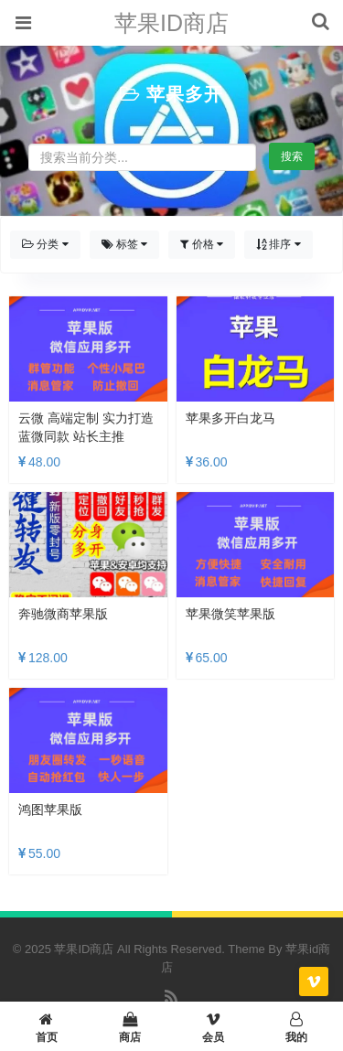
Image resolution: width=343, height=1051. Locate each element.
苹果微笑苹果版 (230, 613)
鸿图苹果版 (50, 809)
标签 (125, 244)
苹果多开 (184, 94)
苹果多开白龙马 (230, 418)
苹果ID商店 (171, 23)
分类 (45, 244)
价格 (201, 244)
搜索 (292, 156)
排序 (278, 244)
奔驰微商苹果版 (63, 613)
